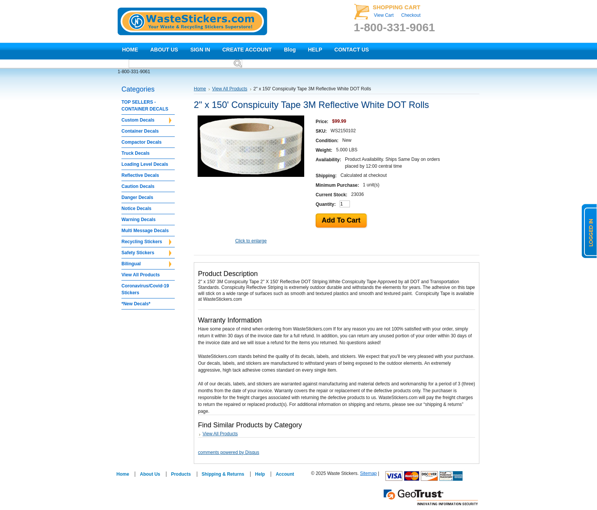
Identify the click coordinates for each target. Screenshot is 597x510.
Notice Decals (136, 208)
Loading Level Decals (144, 164)
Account (285, 474)
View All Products (140, 274)
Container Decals (140, 131)
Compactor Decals (141, 142)
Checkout (411, 15)
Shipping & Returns (223, 474)
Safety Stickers (146, 253)
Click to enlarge (251, 241)
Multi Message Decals (145, 230)
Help (260, 474)
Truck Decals (135, 153)
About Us (150, 474)
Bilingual (146, 264)
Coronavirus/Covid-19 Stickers (145, 289)
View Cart (384, 15)
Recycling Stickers (146, 242)
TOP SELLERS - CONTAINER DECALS (144, 105)
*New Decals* (135, 303)
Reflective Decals (140, 175)
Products (181, 474)
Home (200, 88)
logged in (589, 231)
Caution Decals (138, 186)
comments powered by (228, 452)
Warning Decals (138, 219)
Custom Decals (146, 120)
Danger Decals (137, 197)
